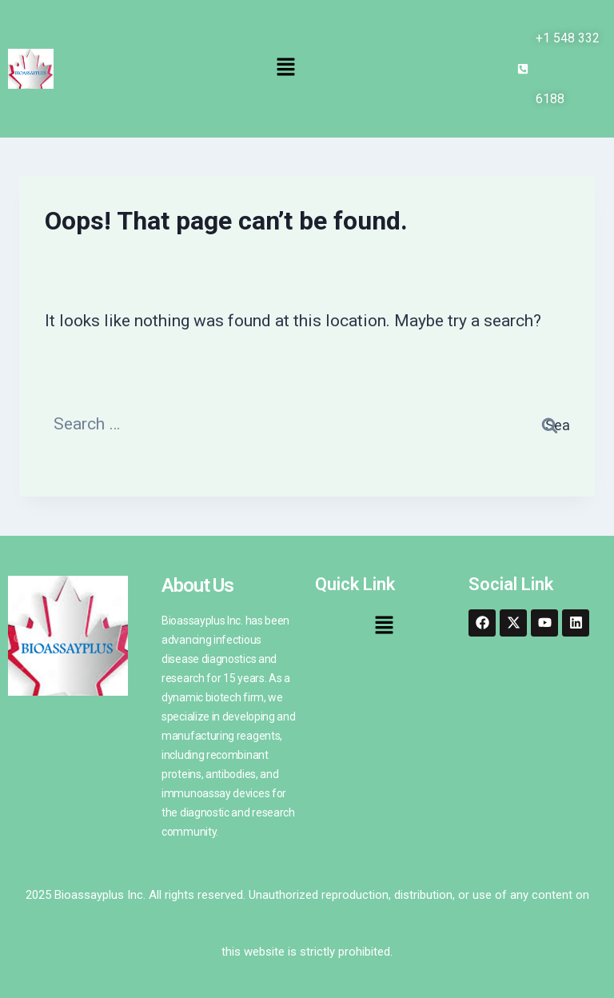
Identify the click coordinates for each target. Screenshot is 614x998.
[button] (285, 68)
